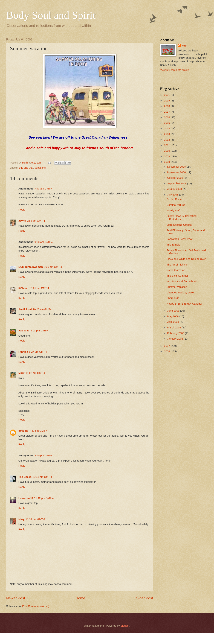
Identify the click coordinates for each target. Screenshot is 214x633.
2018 (167, 106)
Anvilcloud (25, 309)
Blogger (124, 625)
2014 (167, 128)
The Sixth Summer (177, 275)
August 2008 (175, 189)
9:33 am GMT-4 (43, 242)
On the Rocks (174, 199)
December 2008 (176, 166)
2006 (167, 351)
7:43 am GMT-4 (43, 188)
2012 (167, 139)
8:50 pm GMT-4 (43, 455)
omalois (23, 430)
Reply (21, 209)
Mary (21, 373)
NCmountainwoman (30, 267)
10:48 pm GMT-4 (42, 477)
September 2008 (177, 183)
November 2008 (176, 172)
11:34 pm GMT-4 (35, 519)
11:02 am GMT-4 (35, 373)
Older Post (144, 598)
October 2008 (175, 177)
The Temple (173, 244)
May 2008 (173, 316)
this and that (26, 167)
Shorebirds (173, 298)
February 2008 (176, 333)
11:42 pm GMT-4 (44, 498)
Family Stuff (173, 210)
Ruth (184, 45)
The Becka (24, 477)
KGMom (23, 288)
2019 (167, 100)
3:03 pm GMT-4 (39, 330)
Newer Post (15, 598)
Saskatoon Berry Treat (179, 239)
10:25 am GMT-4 (39, 288)
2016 (167, 117)
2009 (167, 156)
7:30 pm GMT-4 (38, 430)
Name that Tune (176, 270)
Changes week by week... (181, 292)
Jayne (22, 220)
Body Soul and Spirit (51, 15)
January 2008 (175, 338)
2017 (167, 111)
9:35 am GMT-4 (53, 267)
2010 (167, 150)
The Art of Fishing (177, 264)
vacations (40, 167)
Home (80, 598)
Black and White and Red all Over (186, 259)
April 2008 (173, 321)
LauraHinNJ (25, 498)
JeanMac (23, 330)
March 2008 (174, 327)
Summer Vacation (177, 286)
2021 (167, 95)
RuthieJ (23, 351)
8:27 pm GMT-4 (38, 351)
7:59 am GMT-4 (36, 220)
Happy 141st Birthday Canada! (184, 303)
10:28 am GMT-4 (42, 309)
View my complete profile (174, 70)
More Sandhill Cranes (179, 224)
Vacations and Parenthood (182, 281)
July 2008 (173, 194)
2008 (167, 162)
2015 (167, 122)
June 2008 (173, 310)
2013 (167, 134)
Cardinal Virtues (176, 204)
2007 (167, 346)
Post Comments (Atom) (35, 606)
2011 (167, 145)
